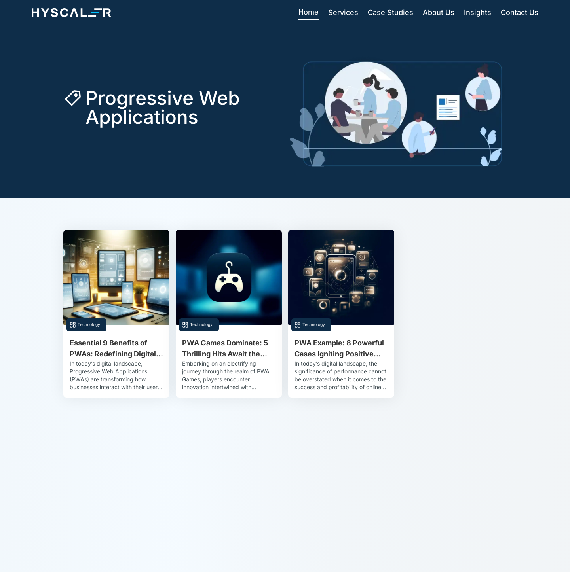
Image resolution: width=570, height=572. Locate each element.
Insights (477, 12)
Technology (89, 324)
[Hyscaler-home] (71, 12)
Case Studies (390, 12)
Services (343, 12)
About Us (438, 12)
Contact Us (519, 12)
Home (308, 12)
